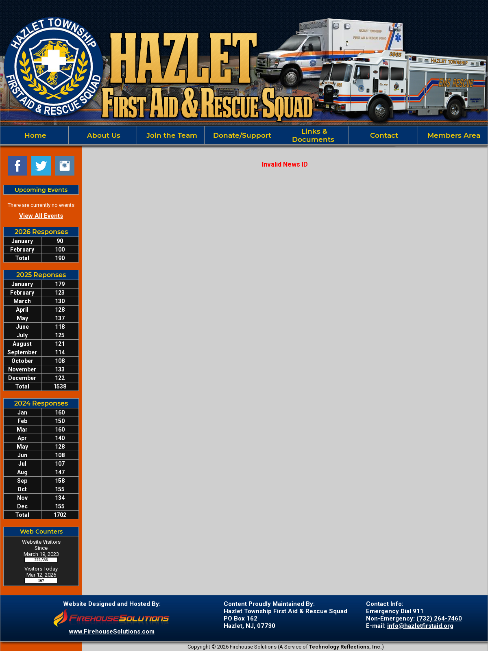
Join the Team (170, 135)
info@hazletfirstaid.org (420, 625)
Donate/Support (241, 135)
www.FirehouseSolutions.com (112, 631)
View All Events (41, 215)
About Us (102, 135)
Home (34, 135)
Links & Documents (313, 135)
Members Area (452, 135)
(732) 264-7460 (439, 618)
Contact (383, 135)
